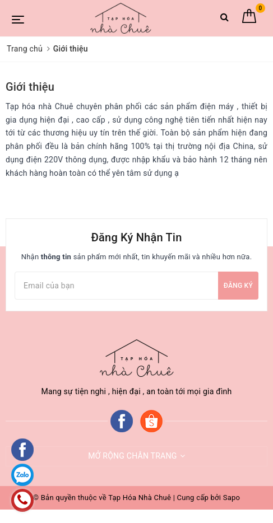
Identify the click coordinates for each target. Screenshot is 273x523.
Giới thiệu (30, 87)
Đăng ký (238, 285)
